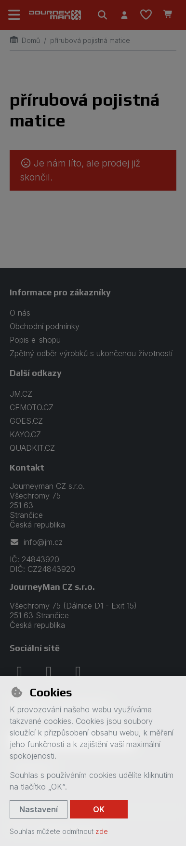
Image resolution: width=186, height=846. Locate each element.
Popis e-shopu (35, 340)
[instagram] (48, 671)
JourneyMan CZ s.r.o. (52, 587)
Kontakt (27, 467)
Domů (25, 40)
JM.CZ (21, 394)
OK (99, 809)
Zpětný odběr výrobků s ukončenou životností (91, 353)
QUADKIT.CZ (32, 448)
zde (101, 831)
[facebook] (19, 671)
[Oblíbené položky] (146, 15)
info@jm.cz (36, 542)
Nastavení (38, 809)
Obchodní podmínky (45, 326)
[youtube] (78, 671)
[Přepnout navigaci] (14, 15)
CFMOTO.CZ (31, 407)
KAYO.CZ (25, 434)
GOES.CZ (26, 421)
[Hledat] (102, 15)
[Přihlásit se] (124, 15)
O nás (20, 313)
